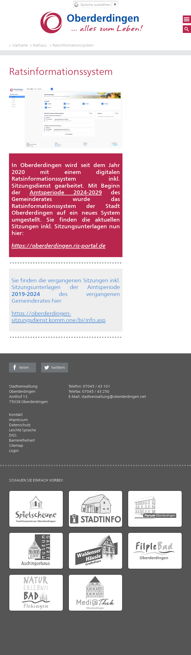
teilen (24, 367)
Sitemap (16, 445)
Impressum (18, 419)
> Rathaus (38, 45)
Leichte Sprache (22, 430)
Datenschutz (20, 425)
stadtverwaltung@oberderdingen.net (113, 396)
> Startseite (18, 45)
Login (14, 450)
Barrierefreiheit (22, 440)
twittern (58, 367)
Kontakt (16, 414)
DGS (13, 435)
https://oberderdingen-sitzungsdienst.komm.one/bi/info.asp (59, 316)
